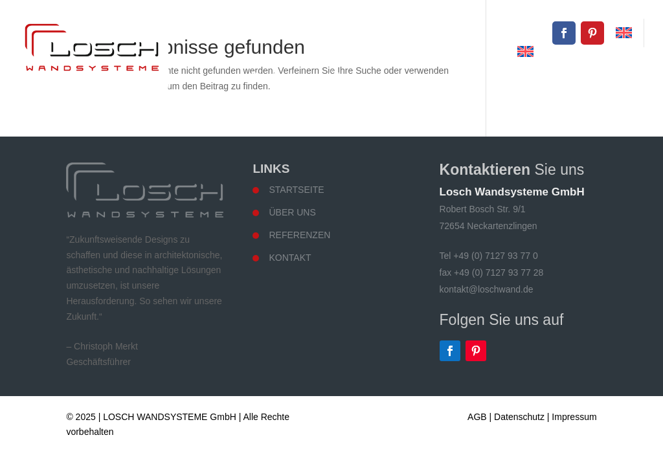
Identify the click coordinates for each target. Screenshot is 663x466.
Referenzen (538, 76)
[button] (28, 437)
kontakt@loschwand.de (495, 32)
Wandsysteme (443, 76)
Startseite (276, 76)
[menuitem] (623, 33)
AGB (477, 417)
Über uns (353, 76)
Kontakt (617, 76)
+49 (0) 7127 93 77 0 (373, 32)
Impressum (574, 417)
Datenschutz (519, 417)
